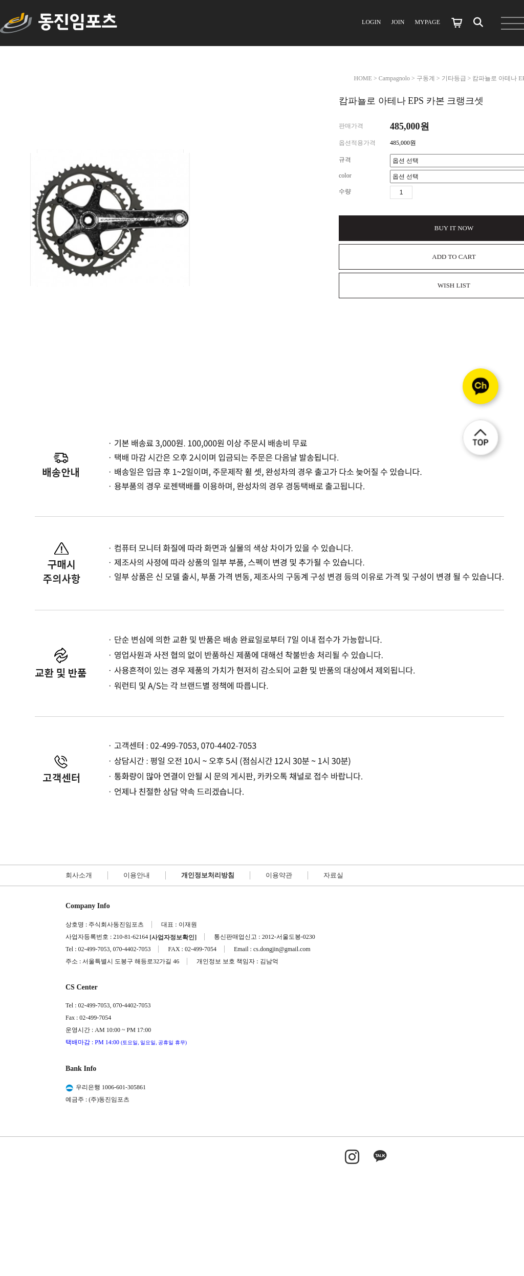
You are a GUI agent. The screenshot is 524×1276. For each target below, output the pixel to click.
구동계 (426, 78)
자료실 (333, 875)
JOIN (397, 22)
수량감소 (435, 192)
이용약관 (279, 875)
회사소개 (79, 875)
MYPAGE (427, 22)
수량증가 (420, 192)
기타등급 (454, 78)
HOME (363, 78)
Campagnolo (394, 78)
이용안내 (136, 875)
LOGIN (371, 22)
